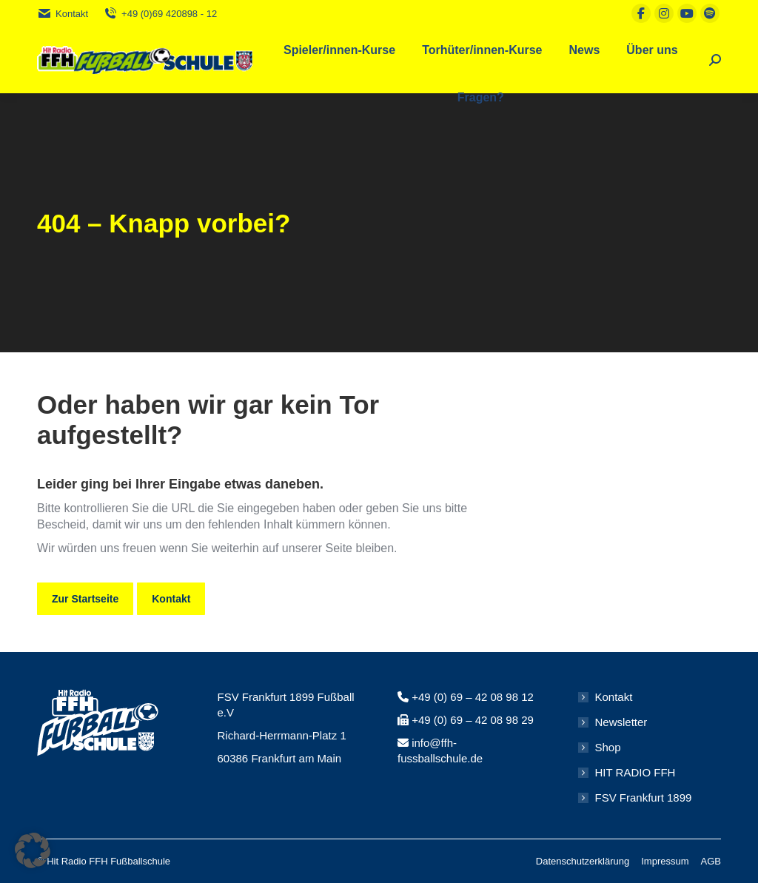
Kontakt (62, 14)
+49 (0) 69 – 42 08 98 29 (473, 720)
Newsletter (621, 722)
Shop (608, 747)
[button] (32, 850)
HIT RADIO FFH (635, 772)
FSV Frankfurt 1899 (643, 797)
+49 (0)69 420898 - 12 (160, 14)
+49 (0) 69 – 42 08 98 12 (473, 697)
